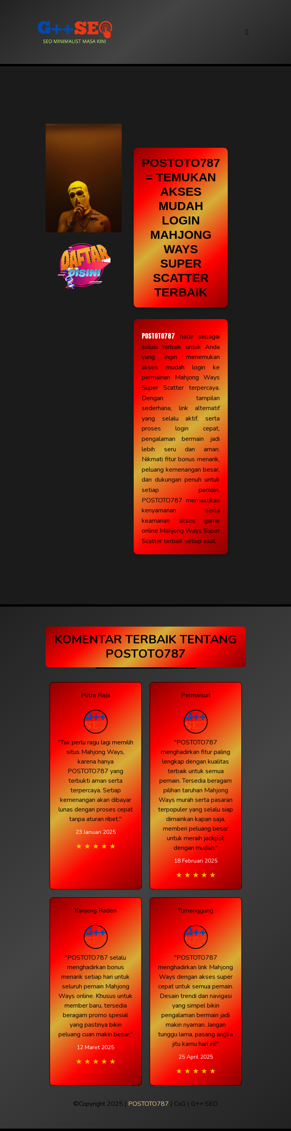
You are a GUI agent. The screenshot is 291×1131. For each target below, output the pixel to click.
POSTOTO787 (158, 336)
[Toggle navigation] (246, 32)
